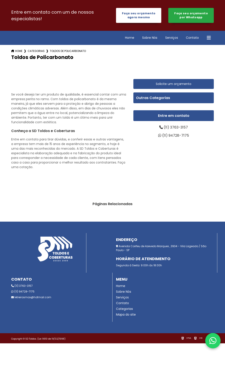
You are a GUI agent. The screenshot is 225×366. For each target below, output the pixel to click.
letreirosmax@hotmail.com (31, 297)
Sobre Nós (149, 37)
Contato (192, 37)
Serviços (171, 37)
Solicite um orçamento (173, 84)
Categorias (36, 51)
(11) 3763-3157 (173, 127)
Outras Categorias (153, 97)
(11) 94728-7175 (173, 135)
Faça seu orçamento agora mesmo (139, 15)
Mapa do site (126, 314)
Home (129, 37)
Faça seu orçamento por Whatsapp (191, 15)
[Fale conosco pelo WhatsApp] (213, 340)
